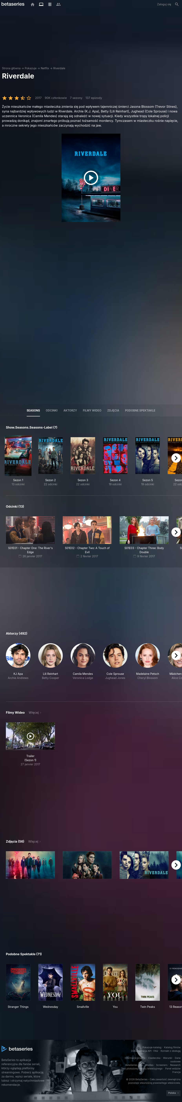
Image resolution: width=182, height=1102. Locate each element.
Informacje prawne (135, 1057)
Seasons (33, 410)
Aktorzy (70, 410)
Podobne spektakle (140, 410)
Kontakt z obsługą (170, 1050)
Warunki (167, 1057)
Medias (149, 1065)
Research (175, 1065)
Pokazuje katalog (151, 1047)
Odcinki (52, 410)
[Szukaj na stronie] (177, 4)
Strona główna (11, 68)
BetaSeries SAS (134, 1065)
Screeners (161, 1065)
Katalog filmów (172, 1047)
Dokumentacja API (141, 1050)
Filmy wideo (92, 410)
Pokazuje (30, 68)
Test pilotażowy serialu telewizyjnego (142, 1068)
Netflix (45, 68)
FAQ (155, 1050)
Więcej (34, 712)
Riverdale (59, 68)
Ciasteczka (154, 1057)
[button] (18, 667)
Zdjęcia (113, 410)
